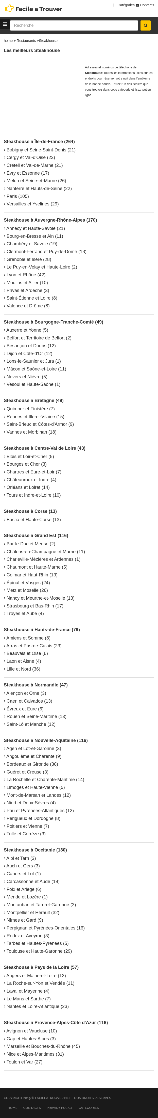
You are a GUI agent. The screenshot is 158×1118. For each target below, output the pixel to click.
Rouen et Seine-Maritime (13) (35, 716)
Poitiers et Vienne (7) (26, 826)
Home (12, 1108)
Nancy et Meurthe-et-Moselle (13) (39, 598)
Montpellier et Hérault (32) (31, 912)
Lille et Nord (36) (22, 669)
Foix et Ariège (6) (22, 889)
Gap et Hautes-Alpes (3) (30, 1038)
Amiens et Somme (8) (27, 638)
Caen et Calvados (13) (28, 701)
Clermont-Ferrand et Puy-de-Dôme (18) (45, 251)
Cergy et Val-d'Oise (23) (29, 157)
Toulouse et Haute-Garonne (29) (38, 951)
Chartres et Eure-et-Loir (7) (32, 471)
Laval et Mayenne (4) (26, 991)
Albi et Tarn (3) (20, 858)
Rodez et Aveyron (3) (26, 935)
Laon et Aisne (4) (22, 661)
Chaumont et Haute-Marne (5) (35, 567)
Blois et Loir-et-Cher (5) (29, 456)
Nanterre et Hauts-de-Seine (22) (38, 188)
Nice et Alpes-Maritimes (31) (34, 1054)
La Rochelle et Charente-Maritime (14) (44, 779)
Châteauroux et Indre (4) (30, 479)
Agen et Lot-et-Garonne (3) (32, 748)
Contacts (145, 5)
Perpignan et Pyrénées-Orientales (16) (44, 927)
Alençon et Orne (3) (25, 693)
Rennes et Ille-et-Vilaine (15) (34, 416)
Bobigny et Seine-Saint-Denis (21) (40, 149)
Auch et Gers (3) (22, 865)
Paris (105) (16, 196)
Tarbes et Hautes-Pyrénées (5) (36, 943)
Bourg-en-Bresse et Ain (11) (33, 236)
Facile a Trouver (38, 9)
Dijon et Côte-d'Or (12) (28, 353)
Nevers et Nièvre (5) (25, 376)
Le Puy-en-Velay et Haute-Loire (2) (40, 267)
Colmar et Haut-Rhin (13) (31, 574)
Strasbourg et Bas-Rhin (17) (33, 605)
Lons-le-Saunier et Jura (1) (32, 361)
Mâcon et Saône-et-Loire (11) (35, 368)
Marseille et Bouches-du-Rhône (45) (42, 1046)
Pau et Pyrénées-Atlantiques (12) (39, 810)
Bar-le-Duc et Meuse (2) (29, 543)
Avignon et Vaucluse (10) (30, 1030)
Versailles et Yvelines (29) (31, 203)
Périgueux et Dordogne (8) (32, 818)
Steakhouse (48, 41)
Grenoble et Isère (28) (27, 259)
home (8, 41)
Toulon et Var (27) (23, 1061)
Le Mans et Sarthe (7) (27, 998)
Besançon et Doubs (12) (30, 345)
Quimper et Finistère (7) (29, 408)
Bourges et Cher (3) (25, 464)
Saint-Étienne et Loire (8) (30, 298)
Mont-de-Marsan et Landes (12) (37, 795)
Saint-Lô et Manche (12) (30, 724)
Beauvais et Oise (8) (26, 653)
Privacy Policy (60, 1108)
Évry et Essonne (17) (26, 173)
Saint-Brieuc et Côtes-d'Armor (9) (39, 424)
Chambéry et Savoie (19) (30, 243)
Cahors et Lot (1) (22, 873)
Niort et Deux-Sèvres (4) (30, 802)
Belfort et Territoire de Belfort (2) (38, 337)
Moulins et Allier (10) (26, 282)
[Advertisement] (42, 96)
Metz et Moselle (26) (26, 590)
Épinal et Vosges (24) (27, 582)
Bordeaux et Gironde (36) (31, 764)
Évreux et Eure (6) (24, 708)
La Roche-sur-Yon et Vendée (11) (39, 983)
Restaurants (26, 41)
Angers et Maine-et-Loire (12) (35, 975)
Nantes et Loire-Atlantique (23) (36, 1006)
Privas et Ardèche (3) (26, 290)
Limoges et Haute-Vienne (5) (34, 787)
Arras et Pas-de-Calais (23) (33, 645)
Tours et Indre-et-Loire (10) (32, 495)
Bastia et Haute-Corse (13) (32, 519)
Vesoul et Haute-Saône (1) (32, 384)
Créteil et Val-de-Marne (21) (33, 165)
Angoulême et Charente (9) (32, 756)
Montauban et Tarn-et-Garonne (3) (40, 904)
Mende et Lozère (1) (26, 896)
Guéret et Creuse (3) (26, 772)
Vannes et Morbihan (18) (30, 432)
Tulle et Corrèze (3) (25, 833)
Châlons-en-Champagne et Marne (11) (44, 551)
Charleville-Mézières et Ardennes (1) (42, 559)
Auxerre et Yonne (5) (26, 330)
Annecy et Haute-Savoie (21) (34, 228)
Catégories (124, 5)
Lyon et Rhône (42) (24, 274)
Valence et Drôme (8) (27, 305)
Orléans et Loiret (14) (27, 487)
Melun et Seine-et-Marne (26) (35, 180)
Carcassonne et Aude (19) (32, 881)
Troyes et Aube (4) (24, 613)
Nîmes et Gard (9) (23, 920)
